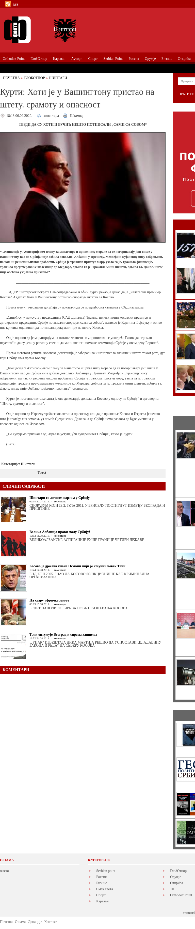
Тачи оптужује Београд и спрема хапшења (63, 634)
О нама (20, 922)
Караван (102, 901)
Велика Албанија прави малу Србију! (59, 532)
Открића (176, 883)
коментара (51, 116)
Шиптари (58, 78)
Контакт (50, 922)
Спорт (101, 895)
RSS (16, 4)
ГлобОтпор (34, 78)
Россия (101, 877)
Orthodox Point (181, 895)
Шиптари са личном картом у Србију (59, 498)
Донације (35, 922)
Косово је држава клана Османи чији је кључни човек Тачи (77, 566)
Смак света (104, 889)
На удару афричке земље (49, 600)
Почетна (11, 78)
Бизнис (101, 883)
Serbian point (105, 871)
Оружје (175, 877)
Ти (172, 889)
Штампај (77, 116)
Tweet (42, 473)
